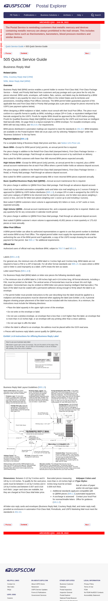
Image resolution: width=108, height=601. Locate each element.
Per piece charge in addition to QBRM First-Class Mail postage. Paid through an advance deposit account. (50, 185)
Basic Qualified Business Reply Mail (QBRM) (24, 181)
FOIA (86, 589)
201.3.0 (80, 129)
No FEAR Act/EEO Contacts (94, 592)
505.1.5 (75, 264)
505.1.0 (24, 139)
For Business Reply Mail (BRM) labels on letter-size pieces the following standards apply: (42, 275)
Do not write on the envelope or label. (24, 312)
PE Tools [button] (15, 15)
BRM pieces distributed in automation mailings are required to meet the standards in (40, 129)
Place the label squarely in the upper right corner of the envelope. (36, 307)
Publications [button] (30, 15)
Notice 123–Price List (70, 143)
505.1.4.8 (15, 257)
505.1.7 (32, 240)
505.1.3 (50, 192)
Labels (7, 257)
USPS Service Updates (40, 589)
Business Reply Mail (17, 66)
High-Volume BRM (12, 163)
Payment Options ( (12, 139)
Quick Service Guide (15, 46)
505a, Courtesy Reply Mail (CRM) (18, 77)
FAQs (9, 589)
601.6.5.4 (35, 125)
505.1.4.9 (25, 271)
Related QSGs (10, 73)
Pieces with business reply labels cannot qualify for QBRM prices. (33, 331)
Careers (10, 598)
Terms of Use (88, 587)
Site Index (10, 587)
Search (96, 15)
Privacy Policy (89, 584)
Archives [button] (68, 15)
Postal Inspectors (66, 589)
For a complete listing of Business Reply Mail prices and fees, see (32, 143)
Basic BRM (9, 147)
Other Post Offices (12, 227)
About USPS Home (38, 584)
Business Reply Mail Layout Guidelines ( (21, 387)
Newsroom (35, 587)
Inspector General (66, 592)
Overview (8, 85)
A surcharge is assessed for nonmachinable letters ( (64, 499)
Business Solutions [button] (50, 15)
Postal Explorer (51, 5)
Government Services (39, 595)
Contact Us (11, 584)
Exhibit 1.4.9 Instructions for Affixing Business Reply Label (31, 336)
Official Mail (9, 244)
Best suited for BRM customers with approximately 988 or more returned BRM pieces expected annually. (49, 177)
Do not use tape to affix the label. (22, 323)
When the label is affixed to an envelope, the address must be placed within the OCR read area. (47, 327)
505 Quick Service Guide (25, 59)
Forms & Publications (39, 592)
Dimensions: (9, 478)
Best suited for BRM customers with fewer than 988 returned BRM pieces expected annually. (44, 158)
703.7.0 (61, 248)
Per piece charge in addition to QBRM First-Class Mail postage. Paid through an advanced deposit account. (50, 216)
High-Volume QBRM (13, 209)
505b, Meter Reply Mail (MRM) (17, 81)
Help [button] (80, 15)
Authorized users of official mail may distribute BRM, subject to (31, 248)
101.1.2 (56, 502)
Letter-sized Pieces (12, 271)
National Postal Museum (68, 598)
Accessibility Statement (92, 595)
